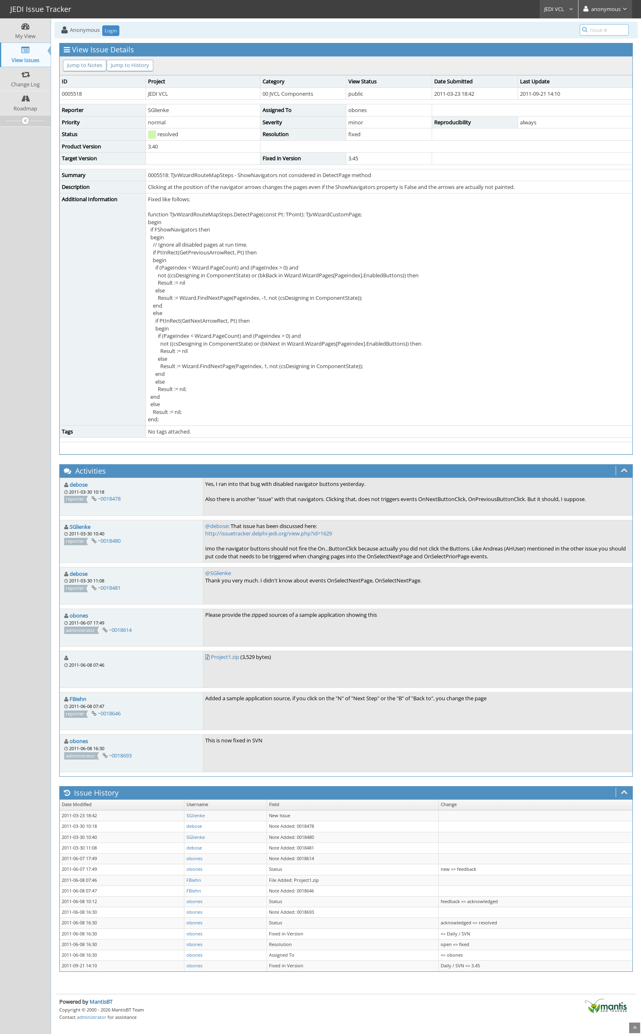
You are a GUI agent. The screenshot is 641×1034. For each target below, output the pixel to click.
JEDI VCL (559, 9)
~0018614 (120, 630)
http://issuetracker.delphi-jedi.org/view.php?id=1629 (268, 533)
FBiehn (77, 699)
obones (78, 615)
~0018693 (120, 755)
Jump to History (130, 65)
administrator (91, 1017)
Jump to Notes (84, 65)
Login (111, 30)
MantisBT (101, 1001)
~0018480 (109, 540)
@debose (216, 526)
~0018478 (109, 498)
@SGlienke (218, 573)
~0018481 (109, 587)
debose (78, 484)
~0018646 (109, 713)
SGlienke (79, 526)
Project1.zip (225, 657)
